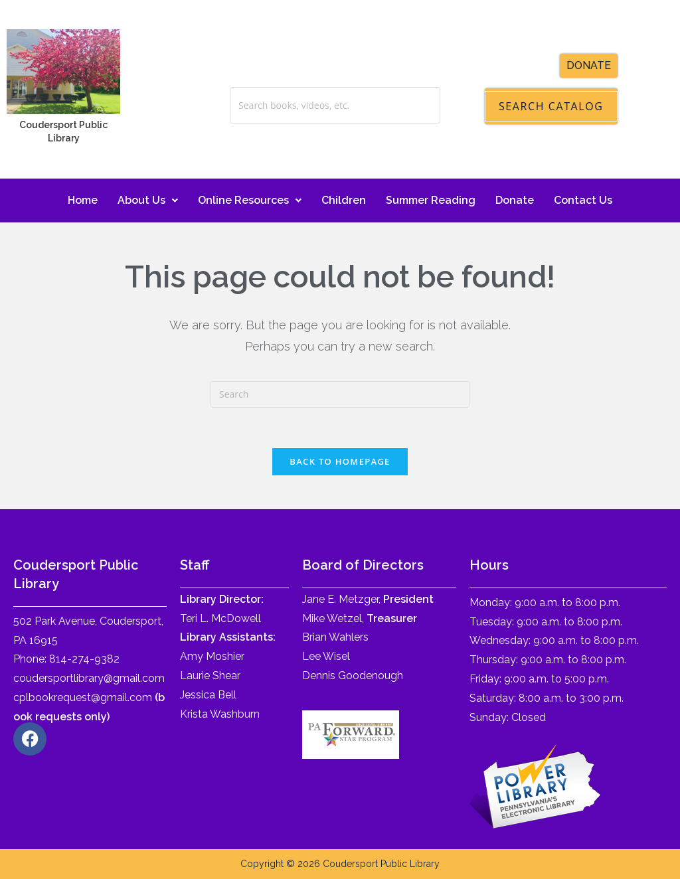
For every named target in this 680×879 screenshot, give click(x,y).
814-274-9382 (84, 659)
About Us (148, 200)
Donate (514, 200)
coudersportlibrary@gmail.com (89, 678)
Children (343, 200)
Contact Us (583, 200)
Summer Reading (430, 200)
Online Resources (249, 200)
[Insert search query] (340, 394)
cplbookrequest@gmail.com (82, 697)
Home (83, 200)
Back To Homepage (340, 461)
